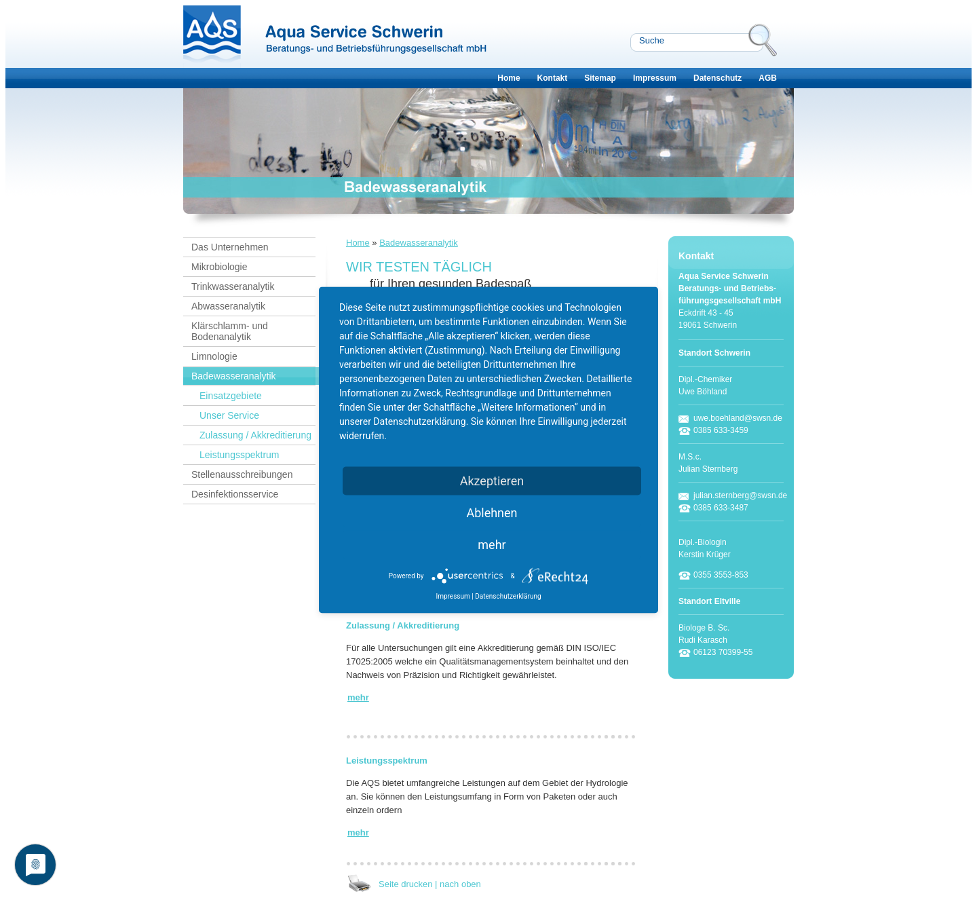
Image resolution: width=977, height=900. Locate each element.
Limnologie (214, 356)
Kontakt (552, 78)
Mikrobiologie (219, 266)
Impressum (654, 78)
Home (508, 78)
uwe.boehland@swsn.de (737, 418)
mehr (491, 545)
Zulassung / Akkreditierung (255, 435)
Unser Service (229, 415)
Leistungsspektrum (239, 454)
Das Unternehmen (230, 247)
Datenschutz (717, 78)
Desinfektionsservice (234, 494)
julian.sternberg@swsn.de (740, 495)
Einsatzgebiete (230, 395)
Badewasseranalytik (233, 376)
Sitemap (600, 78)
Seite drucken (406, 884)
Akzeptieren (492, 481)
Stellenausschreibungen (241, 474)
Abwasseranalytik (228, 306)
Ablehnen (491, 513)
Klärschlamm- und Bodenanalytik (229, 331)
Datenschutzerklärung (508, 596)
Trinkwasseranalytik (232, 286)
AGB (768, 78)
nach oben (460, 884)
